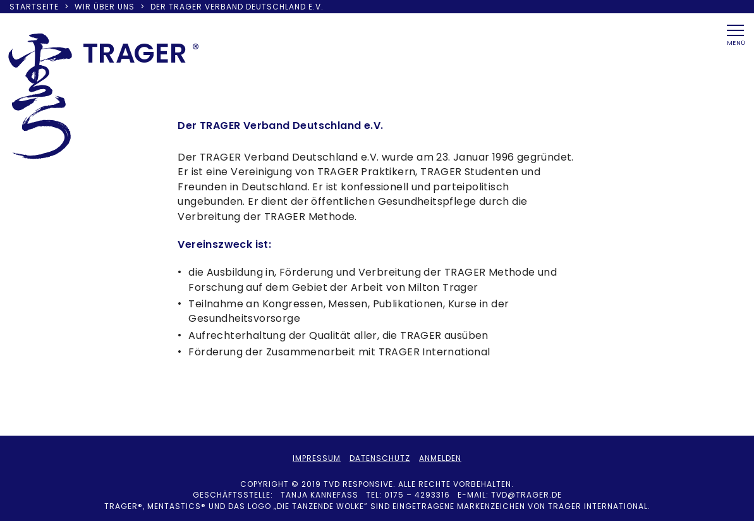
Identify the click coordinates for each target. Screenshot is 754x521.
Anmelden (440, 458)
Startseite (34, 6)
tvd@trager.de (526, 494)
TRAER (135, 53)
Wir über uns (105, 6)
